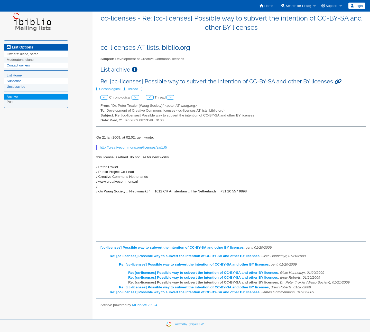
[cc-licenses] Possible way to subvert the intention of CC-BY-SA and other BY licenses (172, 247)
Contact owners (18, 65)
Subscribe (14, 81)
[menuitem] (266, 6)
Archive (12, 97)
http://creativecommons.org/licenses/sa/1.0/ (133, 147)
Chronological (110, 89)
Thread (133, 89)
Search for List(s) (296, 6)
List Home (14, 75)
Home (266, 6)
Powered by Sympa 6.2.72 (188, 324)
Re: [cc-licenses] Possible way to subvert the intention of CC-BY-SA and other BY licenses (185, 256)
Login (357, 6)
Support (329, 6)
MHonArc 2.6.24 (144, 305)
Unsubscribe (16, 87)
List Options (20, 47)
